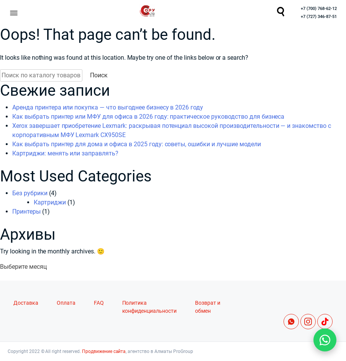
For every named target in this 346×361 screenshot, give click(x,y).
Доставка (25, 303)
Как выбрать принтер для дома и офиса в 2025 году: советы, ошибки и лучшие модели (136, 144)
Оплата (66, 303)
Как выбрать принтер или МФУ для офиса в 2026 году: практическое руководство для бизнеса (148, 116)
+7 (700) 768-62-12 (319, 8)
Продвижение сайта (104, 351)
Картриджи (50, 202)
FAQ (99, 303)
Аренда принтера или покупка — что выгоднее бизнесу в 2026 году (107, 107)
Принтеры (26, 211)
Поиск (99, 75)
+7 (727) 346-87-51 (319, 16)
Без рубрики (30, 193)
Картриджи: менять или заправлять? (65, 153)
